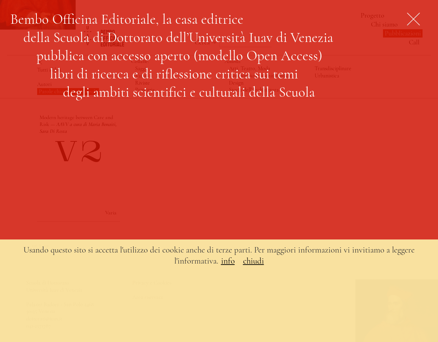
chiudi (253, 261)
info (228, 261)
